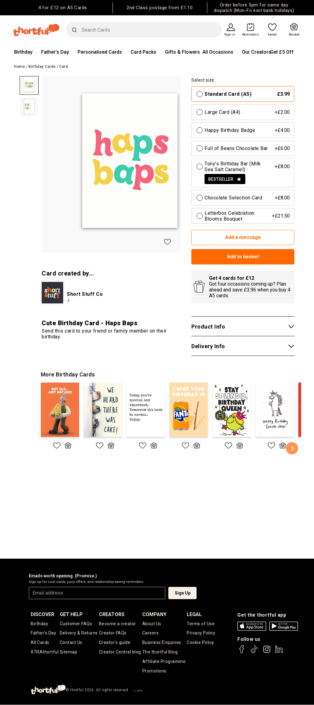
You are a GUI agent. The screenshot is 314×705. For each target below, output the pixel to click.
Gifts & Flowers (182, 52)
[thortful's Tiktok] (254, 652)
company (154, 614)
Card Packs (143, 52)
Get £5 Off (282, 52)
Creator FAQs (113, 633)
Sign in (229, 34)
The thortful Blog (160, 652)
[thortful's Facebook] (242, 652)
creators (111, 614)
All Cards (40, 642)
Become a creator (117, 623)
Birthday (23, 52)
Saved (272, 34)
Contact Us (71, 642)
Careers (150, 633)
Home (19, 66)
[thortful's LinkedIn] (279, 652)
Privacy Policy (201, 633)
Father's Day (55, 52)
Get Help (71, 614)
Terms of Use (201, 623)
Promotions (154, 671)
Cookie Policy (200, 642)
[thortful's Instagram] (266, 652)
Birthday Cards (42, 66)
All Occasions (217, 52)
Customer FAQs (76, 623)
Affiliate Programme (164, 661)
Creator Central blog (120, 652)
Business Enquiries (161, 642)
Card (63, 66)
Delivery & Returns (79, 633)
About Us (151, 623)
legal (194, 614)
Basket (294, 34)
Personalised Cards (100, 52)
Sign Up (182, 593)
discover (42, 614)
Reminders (250, 34)
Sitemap (69, 652)
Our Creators (256, 52)
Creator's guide (115, 642)
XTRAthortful (45, 652)
